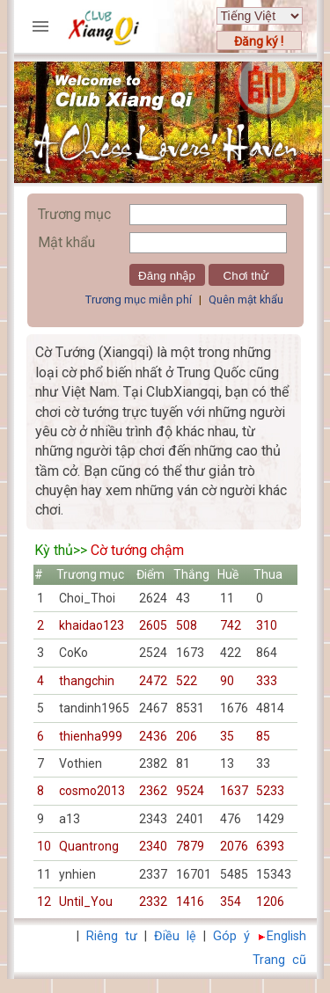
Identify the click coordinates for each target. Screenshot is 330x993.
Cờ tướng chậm (137, 550)
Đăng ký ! (258, 41)
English (286, 936)
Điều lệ (175, 936)
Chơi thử (246, 275)
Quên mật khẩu (246, 299)
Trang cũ (279, 960)
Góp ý (231, 936)
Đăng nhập (166, 275)
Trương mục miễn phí (138, 299)
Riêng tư (111, 936)
